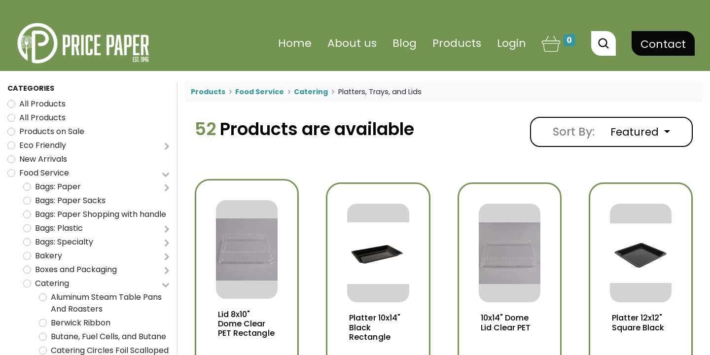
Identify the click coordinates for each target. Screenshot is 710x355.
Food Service (44, 172)
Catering (52, 283)
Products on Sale (51, 131)
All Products (42, 103)
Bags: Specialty (64, 242)
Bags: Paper (58, 186)
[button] (640, 132)
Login (511, 43)
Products (208, 92)
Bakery (48, 255)
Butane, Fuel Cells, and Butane (108, 336)
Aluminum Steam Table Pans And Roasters (106, 303)
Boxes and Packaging (76, 269)
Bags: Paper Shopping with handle (100, 214)
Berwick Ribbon (80, 322)
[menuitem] (295, 43)
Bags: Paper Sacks (70, 200)
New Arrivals (43, 159)
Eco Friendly (42, 145)
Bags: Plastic (59, 228)
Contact (663, 44)
